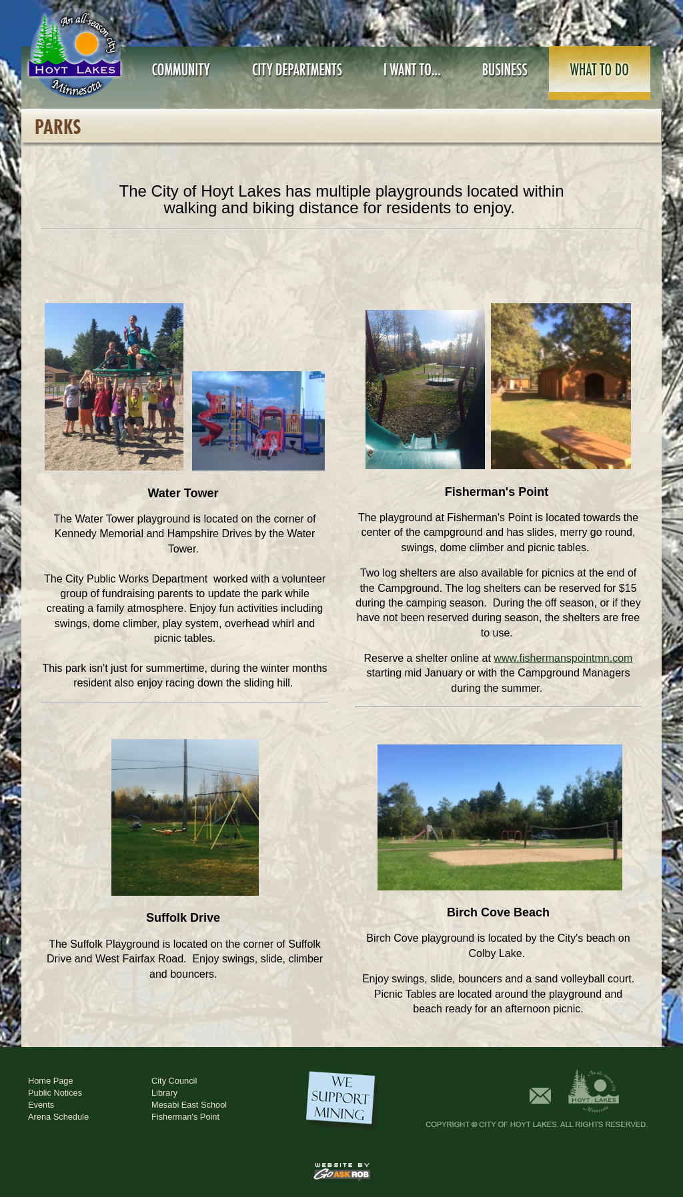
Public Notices (55, 1093)
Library (164, 1093)
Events (41, 1105)
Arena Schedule (58, 1117)
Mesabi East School (189, 1105)
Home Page (50, 1081)
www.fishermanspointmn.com (563, 658)
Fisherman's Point (185, 1117)
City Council (174, 1081)
